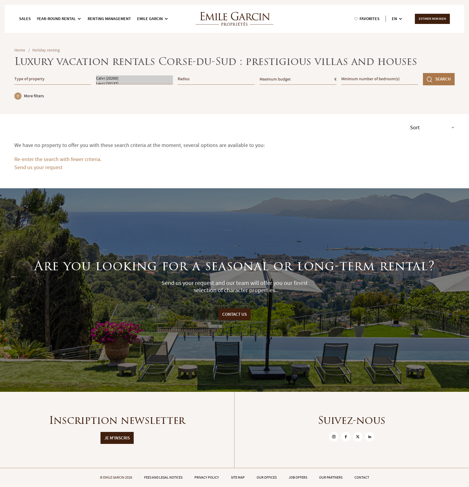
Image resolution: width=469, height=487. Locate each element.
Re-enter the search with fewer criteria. (57, 159)
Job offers (298, 477)
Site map (238, 477)
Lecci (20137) (134, 83)
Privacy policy (206, 477)
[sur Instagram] (334, 437)
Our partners (330, 477)
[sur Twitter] (358, 437)
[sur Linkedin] (369, 437)
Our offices (267, 477)
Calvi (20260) (134, 78)
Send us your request (38, 167)
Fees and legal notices (163, 477)
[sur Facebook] (346, 437)
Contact (361, 477)
